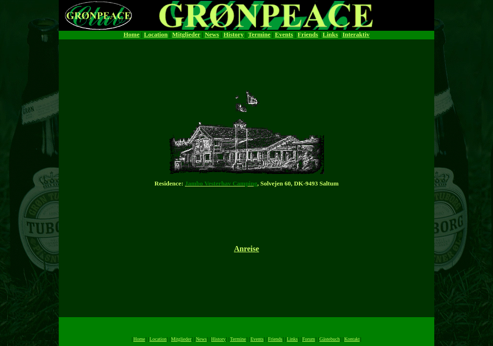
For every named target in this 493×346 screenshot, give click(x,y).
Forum (308, 339)
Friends (308, 34)
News (212, 34)
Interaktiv (355, 34)
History (233, 34)
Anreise (246, 249)
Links (330, 34)
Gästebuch (329, 339)
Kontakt (352, 339)
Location (156, 34)
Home (131, 34)
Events (284, 34)
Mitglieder (186, 34)
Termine (259, 34)
